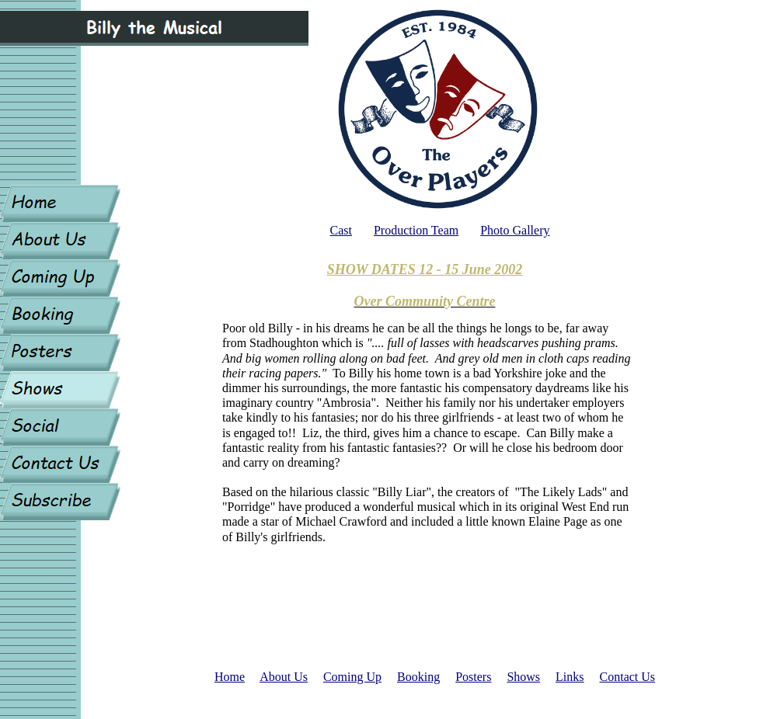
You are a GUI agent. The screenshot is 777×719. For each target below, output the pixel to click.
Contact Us (628, 676)
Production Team (416, 230)
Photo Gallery (514, 230)
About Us (284, 676)
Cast (340, 230)
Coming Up (352, 676)
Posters (473, 676)
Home (229, 676)
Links (570, 676)
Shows (523, 676)
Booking (418, 676)
